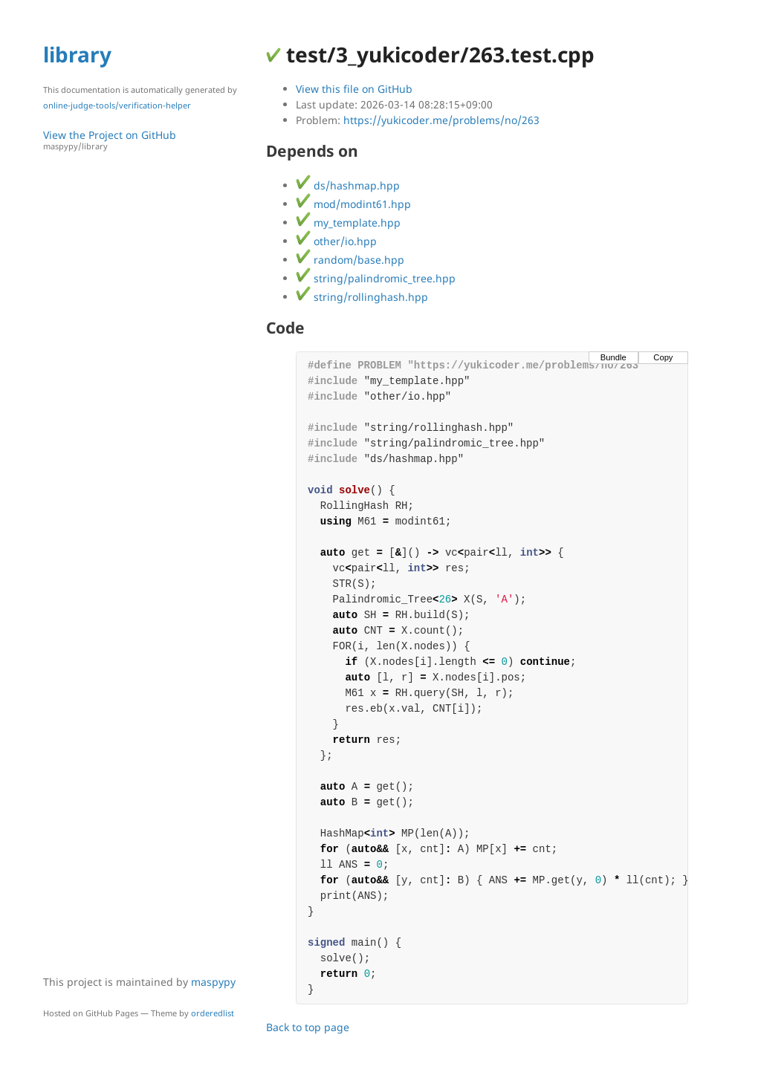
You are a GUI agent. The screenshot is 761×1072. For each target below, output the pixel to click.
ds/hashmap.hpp (348, 185)
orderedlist (212, 1013)
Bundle (613, 357)
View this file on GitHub (354, 89)
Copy (663, 357)
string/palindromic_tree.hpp (376, 278)
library (77, 54)
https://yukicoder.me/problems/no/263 (441, 120)
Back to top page (307, 1027)
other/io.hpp (336, 241)
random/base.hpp (350, 260)
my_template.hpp (348, 222)
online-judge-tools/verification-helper (117, 105)
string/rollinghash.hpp (362, 297)
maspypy (213, 982)
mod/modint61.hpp (353, 204)
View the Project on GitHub (147, 140)
